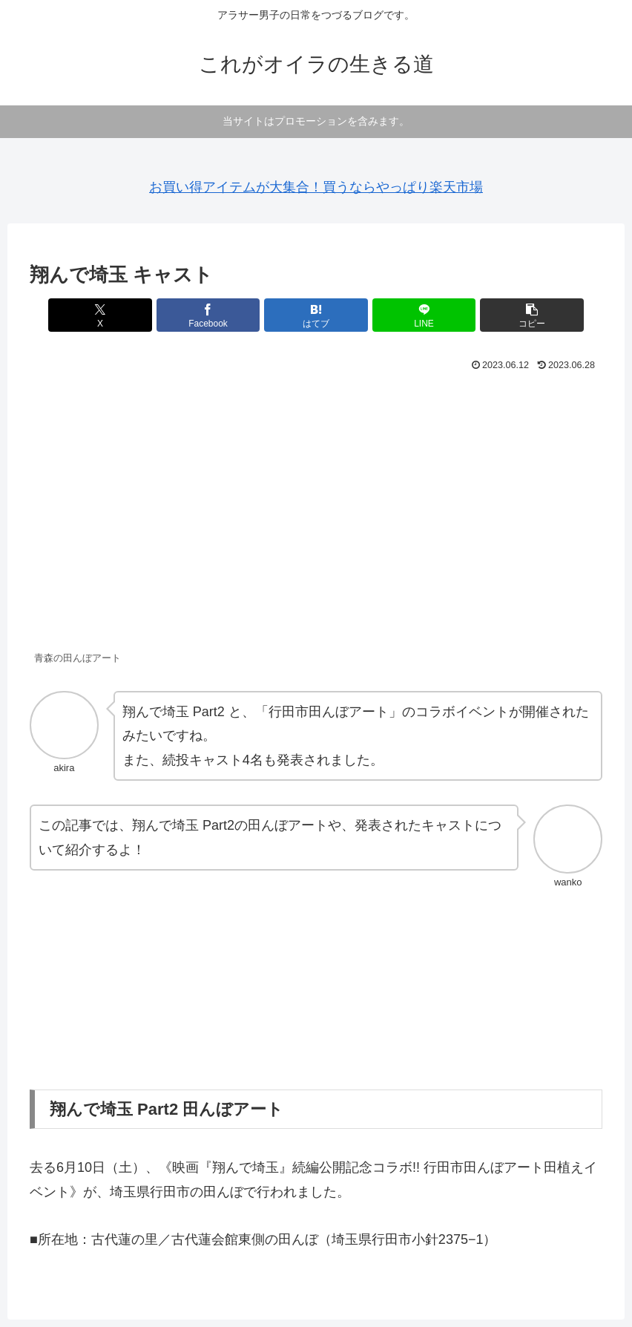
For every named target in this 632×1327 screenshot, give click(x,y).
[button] (509, 315)
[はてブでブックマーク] (316, 315)
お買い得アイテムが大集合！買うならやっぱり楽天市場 (316, 187)
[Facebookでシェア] (220, 315)
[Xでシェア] (124, 315)
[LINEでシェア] (412, 315)
